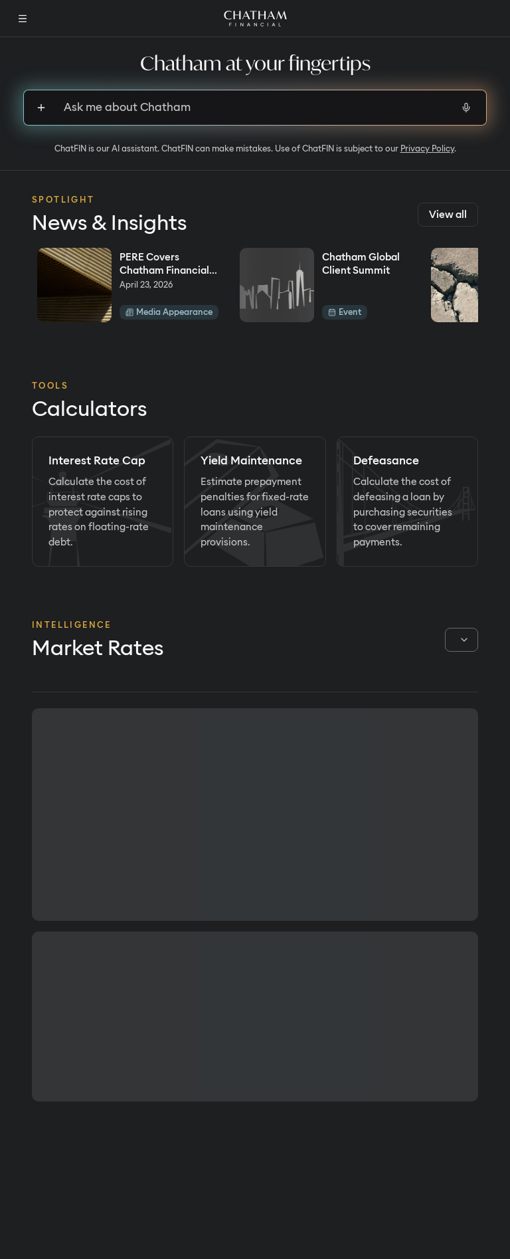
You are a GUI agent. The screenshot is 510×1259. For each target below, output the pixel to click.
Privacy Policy (427, 148)
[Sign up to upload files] (41, 108)
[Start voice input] (466, 107)
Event (344, 312)
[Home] (255, 19)
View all (448, 215)
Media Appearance (169, 312)
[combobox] (461, 640)
